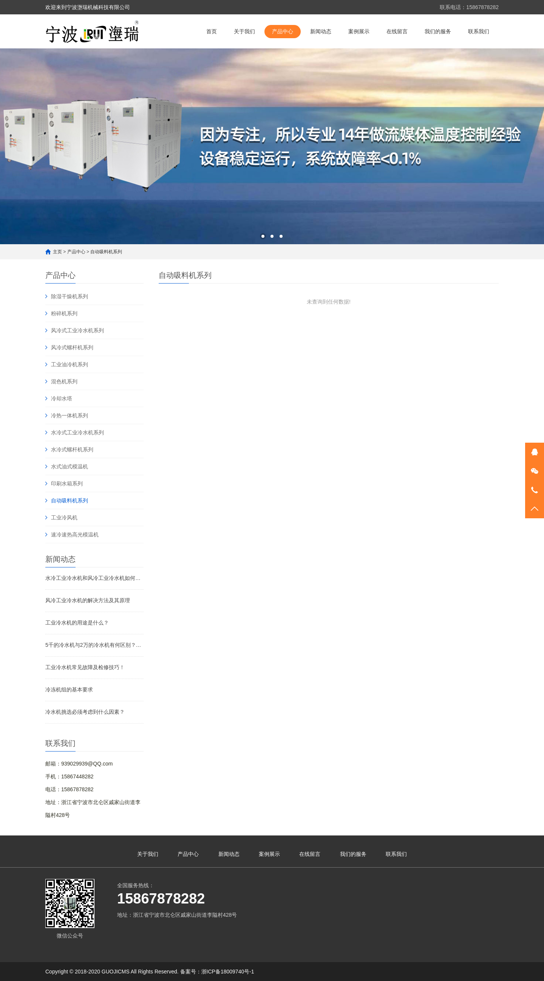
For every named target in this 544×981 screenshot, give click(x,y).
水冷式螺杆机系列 (72, 449)
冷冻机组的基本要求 (69, 690)
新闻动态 (320, 31)
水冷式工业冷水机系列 (77, 432)
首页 (211, 31)
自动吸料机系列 (106, 251)
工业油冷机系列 (69, 364)
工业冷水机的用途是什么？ (77, 623)
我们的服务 (438, 31)
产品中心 (282, 31)
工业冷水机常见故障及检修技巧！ (85, 667)
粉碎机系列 (64, 313)
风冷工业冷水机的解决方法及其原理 (87, 600)
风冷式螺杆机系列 (72, 347)
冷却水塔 (61, 398)
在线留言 (397, 31)
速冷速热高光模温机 (75, 535)
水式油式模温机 (69, 466)
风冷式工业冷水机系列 (77, 330)
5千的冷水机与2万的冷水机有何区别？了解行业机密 (94, 645)
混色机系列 (64, 381)
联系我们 (478, 31)
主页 (57, 251)
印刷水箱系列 (67, 483)
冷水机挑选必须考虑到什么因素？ (85, 712)
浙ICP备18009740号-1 (227, 972)
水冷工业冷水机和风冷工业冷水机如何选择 (94, 578)
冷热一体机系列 (69, 415)
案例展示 (358, 31)
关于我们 (244, 31)
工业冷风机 (64, 518)
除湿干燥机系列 (69, 296)
